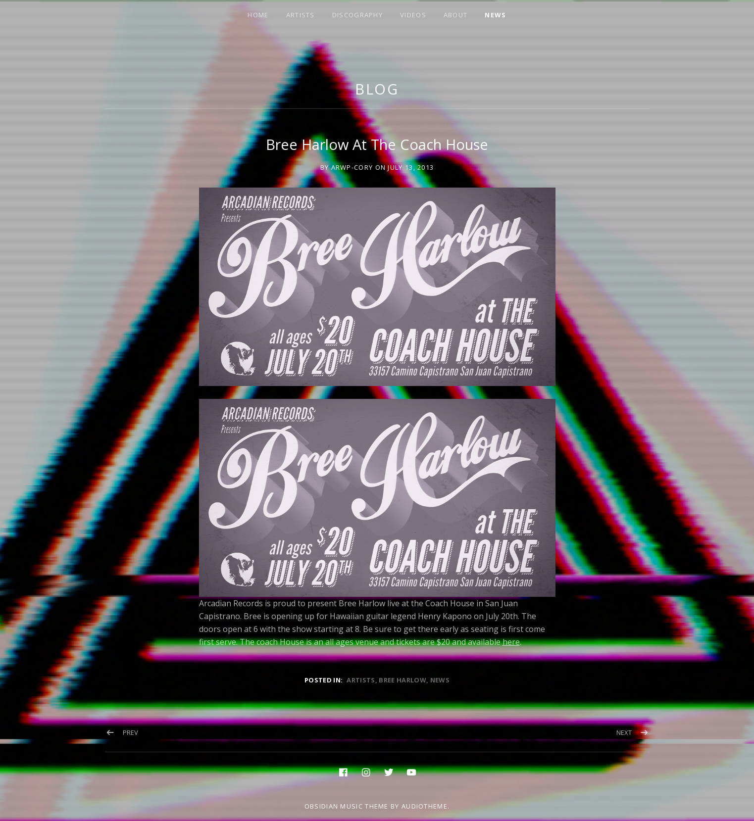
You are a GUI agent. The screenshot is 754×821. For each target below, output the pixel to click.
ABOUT (456, 14)
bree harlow (402, 680)
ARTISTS (300, 14)
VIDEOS (413, 14)
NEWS (495, 14)
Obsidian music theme (346, 806)
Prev (130, 732)
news (440, 680)
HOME (258, 14)
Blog (377, 88)
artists (361, 680)
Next (624, 732)
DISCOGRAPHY (357, 14)
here (511, 641)
